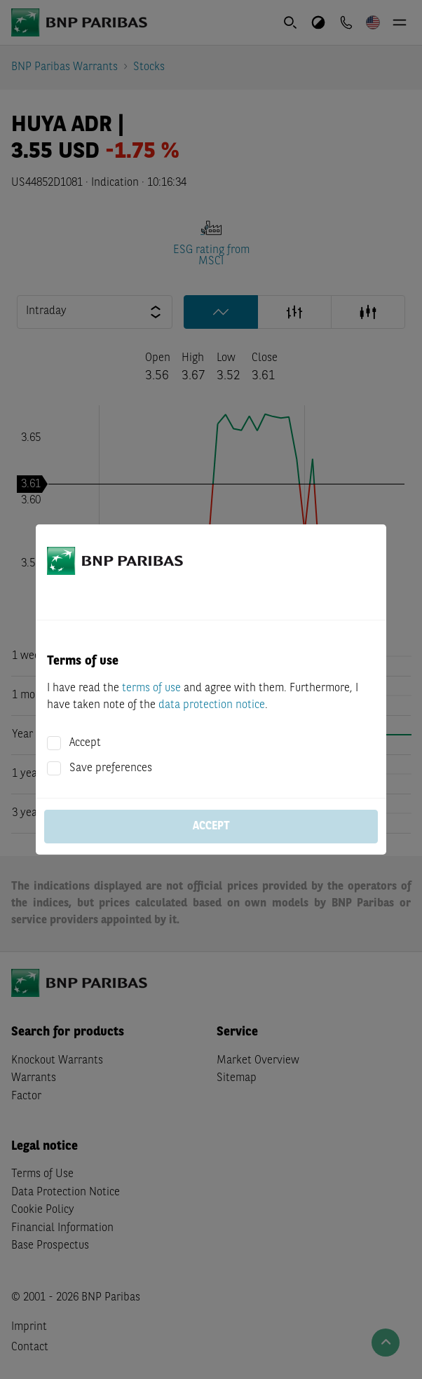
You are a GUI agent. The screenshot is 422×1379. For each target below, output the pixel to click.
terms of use (151, 688)
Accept (85, 743)
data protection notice (211, 705)
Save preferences (110, 768)
